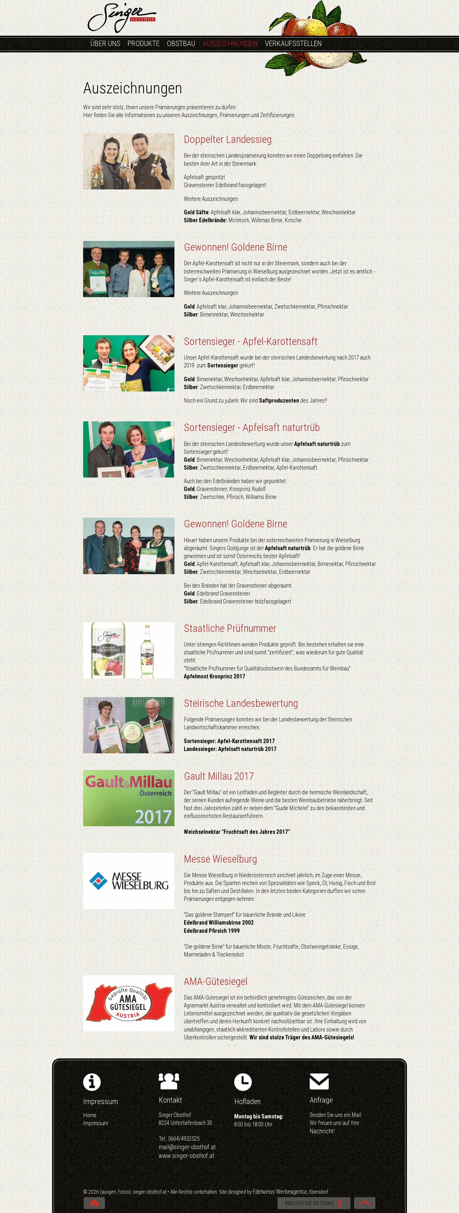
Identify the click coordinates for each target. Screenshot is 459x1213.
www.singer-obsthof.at (186, 1155)
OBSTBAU (181, 43)
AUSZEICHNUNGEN (230, 43)
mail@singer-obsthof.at (187, 1147)
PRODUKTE (144, 43)
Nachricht (321, 1131)
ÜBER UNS (105, 43)
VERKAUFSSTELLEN (293, 43)
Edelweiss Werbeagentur (280, 1191)
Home (89, 1115)
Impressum (95, 1123)
